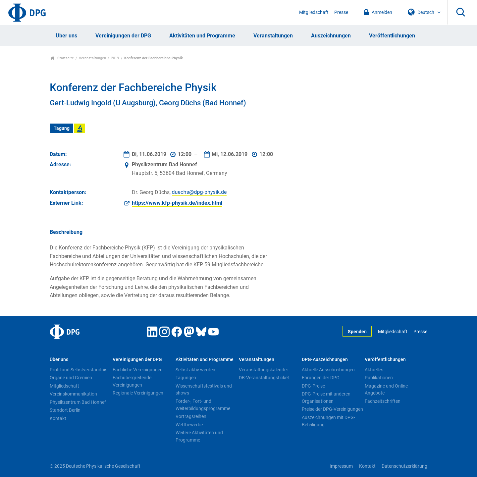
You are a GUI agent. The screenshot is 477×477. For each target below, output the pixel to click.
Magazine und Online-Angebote (387, 389)
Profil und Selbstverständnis (78, 369)
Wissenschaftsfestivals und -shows (205, 389)
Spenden (357, 332)
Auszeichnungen (331, 35)
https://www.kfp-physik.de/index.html (177, 203)
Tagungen (186, 377)
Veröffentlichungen (392, 35)
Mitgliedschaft (314, 12)
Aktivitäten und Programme (202, 35)
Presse (341, 12)
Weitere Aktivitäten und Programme (199, 436)
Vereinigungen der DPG (123, 35)
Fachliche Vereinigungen (138, 369)
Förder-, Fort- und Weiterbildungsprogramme (203, 404)
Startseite (62, 58)
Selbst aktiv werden (195, 369)
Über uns (66, 35)
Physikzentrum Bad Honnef (78, 402)
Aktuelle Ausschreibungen (328, 369)
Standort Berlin (65, 410)
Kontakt (58, 418)
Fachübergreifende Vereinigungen (132, 381)
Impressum (341, 466)
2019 (115, 58)
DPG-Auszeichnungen (325, 359)
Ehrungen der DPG (321, 377)
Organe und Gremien (71, 377)
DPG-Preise (313, 386)
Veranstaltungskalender (263, 369)
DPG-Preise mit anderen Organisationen (326, 397)
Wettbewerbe (189, 424)
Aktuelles (374, 369)
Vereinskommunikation (73, 394)
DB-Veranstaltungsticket (264, 377)
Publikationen (379, 377)
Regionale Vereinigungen (138, 393)
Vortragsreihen (191, 416)
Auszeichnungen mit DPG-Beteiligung (328, 421)
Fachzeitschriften (382, 401)
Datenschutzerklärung (404, 466)
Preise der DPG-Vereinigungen (332, 409)
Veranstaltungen (273, 35)
